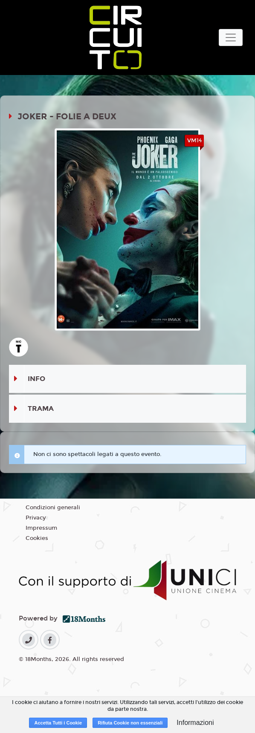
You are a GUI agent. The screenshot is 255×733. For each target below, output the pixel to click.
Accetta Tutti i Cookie (58, 722)
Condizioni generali (53, 507)
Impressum (41, 528)
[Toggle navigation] (231, 37)
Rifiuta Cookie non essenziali (130, 722)
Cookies (37, 538)
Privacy (36, 517)
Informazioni (195, 722)
